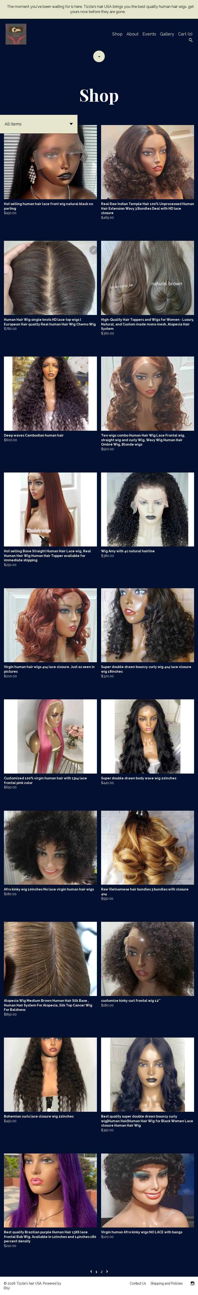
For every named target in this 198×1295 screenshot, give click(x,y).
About (133, 34)
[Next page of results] (107, 1271)
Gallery (167, 34)
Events (149, 34)
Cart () (185, 34)
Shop (117, 34)
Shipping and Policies (167, 1283)
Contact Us (138, 1283)
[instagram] (192, 1283)
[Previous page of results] (91, 1271)
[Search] (190, 40)
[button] (38, 124)
